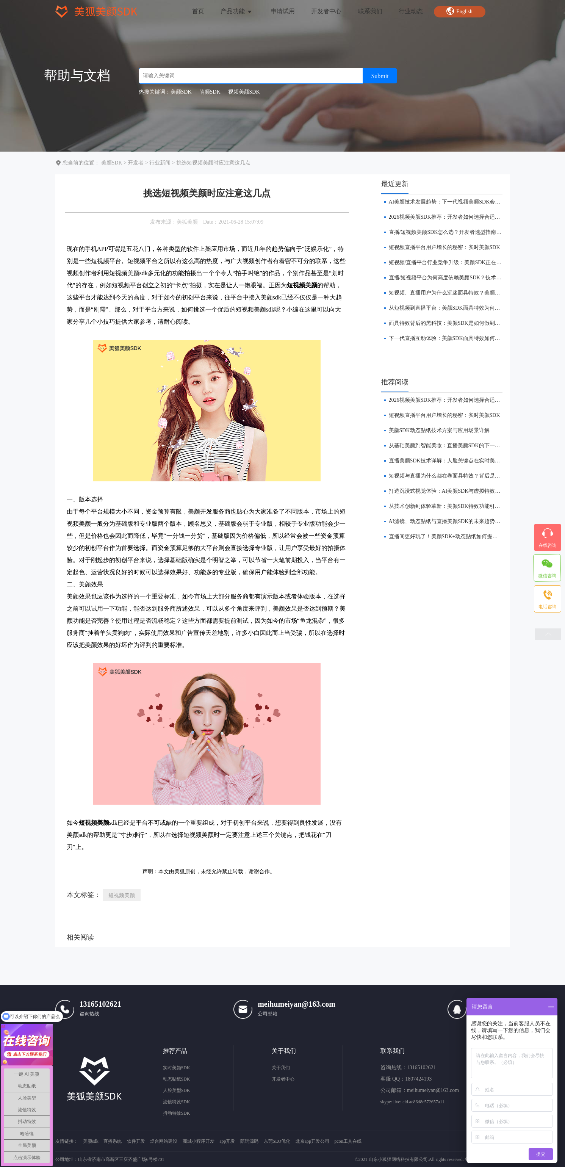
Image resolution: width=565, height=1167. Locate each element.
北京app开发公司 (312, 1141)
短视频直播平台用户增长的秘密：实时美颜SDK (444, 247)
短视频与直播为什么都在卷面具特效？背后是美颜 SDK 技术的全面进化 (472, 476)
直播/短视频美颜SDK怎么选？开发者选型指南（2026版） (456, 232)
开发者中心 (326, 11)
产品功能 (237, 11)
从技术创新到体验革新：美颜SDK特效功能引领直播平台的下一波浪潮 (471, 506)
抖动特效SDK (176, 1113)
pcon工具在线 (348, 1141)
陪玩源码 (249, 1141)
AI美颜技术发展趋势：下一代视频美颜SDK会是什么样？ (455, 202)
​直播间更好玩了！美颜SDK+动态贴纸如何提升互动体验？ (456, 536)
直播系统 (112, 1141)
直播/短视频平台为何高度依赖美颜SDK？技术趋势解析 (453, 277)
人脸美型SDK (176, 1090)
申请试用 (283, 11)
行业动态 (411, 11)
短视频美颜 (251, 309)
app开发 (227, 1141)
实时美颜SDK (176, 1067)
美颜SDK (111, 163)
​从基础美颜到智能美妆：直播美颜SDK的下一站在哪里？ (455, 445)
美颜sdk (91, 1141)
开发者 (136, 163)
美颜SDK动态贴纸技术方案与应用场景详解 (439, 430)
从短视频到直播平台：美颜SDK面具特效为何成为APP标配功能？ (465, 308)
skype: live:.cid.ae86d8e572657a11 (412, 1101)
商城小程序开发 (198, 1141)
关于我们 (281, 1067)
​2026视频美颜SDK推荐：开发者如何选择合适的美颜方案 (455, 217)
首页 (198, 11)
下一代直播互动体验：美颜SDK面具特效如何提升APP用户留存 (463, 338)
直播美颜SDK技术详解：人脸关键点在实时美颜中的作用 (455, 461)
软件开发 (136, 1141)
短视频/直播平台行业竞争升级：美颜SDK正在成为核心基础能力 (464, 262)
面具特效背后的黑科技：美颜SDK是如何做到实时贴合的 (455, 323)
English (459, 11)
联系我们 (370, 11)
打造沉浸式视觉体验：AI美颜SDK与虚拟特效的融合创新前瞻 (460, 491)
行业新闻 (160, 163)
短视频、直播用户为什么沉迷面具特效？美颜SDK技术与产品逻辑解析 (471, 293)
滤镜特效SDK (176, 1101)
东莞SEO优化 (277, 1141)
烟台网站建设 (163, 1141)
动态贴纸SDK (176, 1079)
